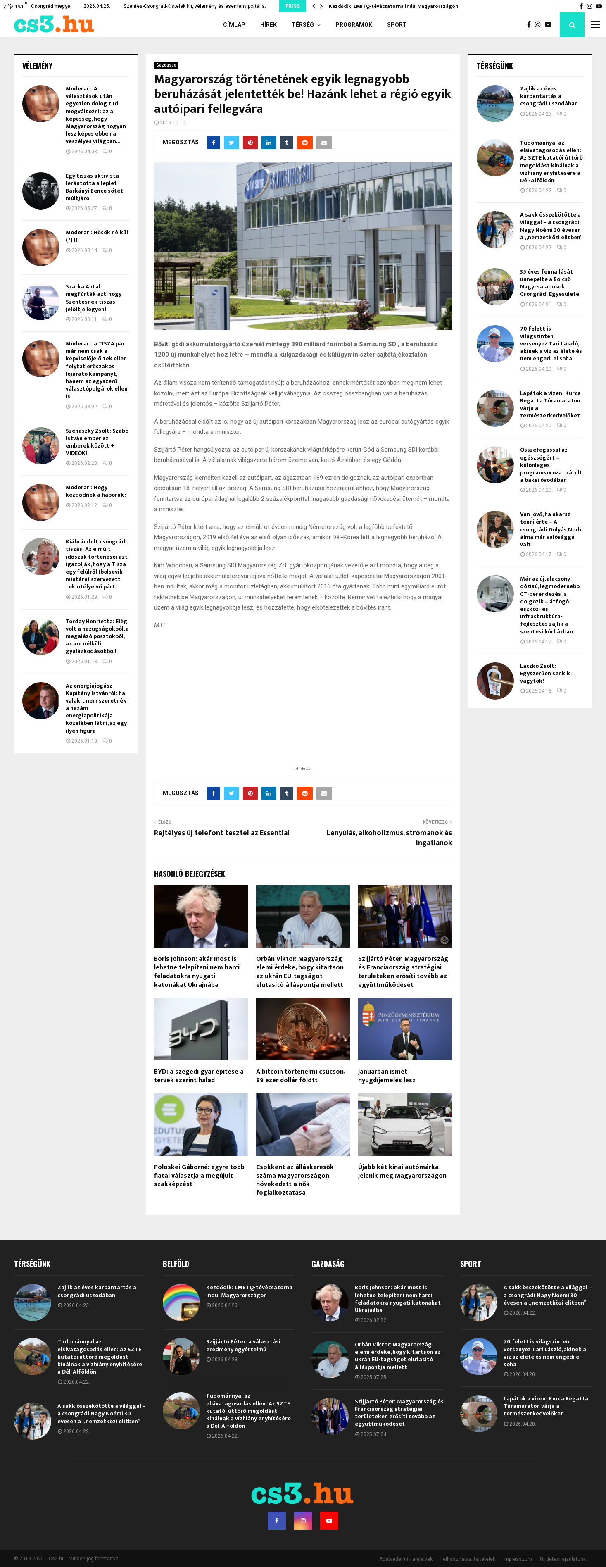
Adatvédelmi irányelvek (406, 1559)
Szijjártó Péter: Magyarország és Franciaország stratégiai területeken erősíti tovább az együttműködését (403, 971)
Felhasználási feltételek (467, 1559)
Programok (353, 24)
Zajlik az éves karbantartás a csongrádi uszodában (549, 96)
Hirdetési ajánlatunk (563, 1559)
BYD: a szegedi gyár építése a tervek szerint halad (199, 1076)
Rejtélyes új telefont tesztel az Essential (222, 833)
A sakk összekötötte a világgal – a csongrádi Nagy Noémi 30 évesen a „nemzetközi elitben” (551, 226)
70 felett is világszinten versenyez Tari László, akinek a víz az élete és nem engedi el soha (551, 344)
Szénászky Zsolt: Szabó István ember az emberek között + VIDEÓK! (97, 442)
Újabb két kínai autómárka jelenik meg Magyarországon (402, 1171)
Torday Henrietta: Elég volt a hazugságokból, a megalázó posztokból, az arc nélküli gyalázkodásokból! (97, 636)
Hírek (268, 24)
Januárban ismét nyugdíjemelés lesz (387, 1076)
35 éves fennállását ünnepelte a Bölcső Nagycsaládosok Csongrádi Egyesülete (549, 283)
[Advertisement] (302, 710)
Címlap (234, 24)
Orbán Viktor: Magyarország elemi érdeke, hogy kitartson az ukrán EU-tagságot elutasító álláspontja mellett (300, 971)
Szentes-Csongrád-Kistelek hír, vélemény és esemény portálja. (195, 6)
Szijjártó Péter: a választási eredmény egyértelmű (243, 1345)
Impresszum (517, 1559)
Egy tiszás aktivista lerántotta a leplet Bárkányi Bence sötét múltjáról (94, 187)
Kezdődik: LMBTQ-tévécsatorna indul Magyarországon (393, 6)
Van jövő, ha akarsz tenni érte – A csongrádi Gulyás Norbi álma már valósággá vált (551, 529)
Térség (303, 24)
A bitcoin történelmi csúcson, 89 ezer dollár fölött (300, 1076)
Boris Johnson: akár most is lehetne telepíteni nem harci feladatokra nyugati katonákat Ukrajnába (197, 971)
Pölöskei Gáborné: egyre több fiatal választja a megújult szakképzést (199, 1176)
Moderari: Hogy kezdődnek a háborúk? (96, 491)
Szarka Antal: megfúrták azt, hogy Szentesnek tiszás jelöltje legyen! (93, 298)
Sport (397, 24)
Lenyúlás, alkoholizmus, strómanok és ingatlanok (389, 838)
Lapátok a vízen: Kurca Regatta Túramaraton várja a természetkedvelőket (550, 404)
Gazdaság (166, 65)
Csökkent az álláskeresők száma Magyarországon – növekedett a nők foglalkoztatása (295, 1180)
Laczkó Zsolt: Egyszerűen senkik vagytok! (545, 673)
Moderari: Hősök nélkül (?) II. (97, 236)
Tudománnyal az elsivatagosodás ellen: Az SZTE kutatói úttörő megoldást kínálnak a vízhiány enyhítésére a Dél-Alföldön (551, 161)
